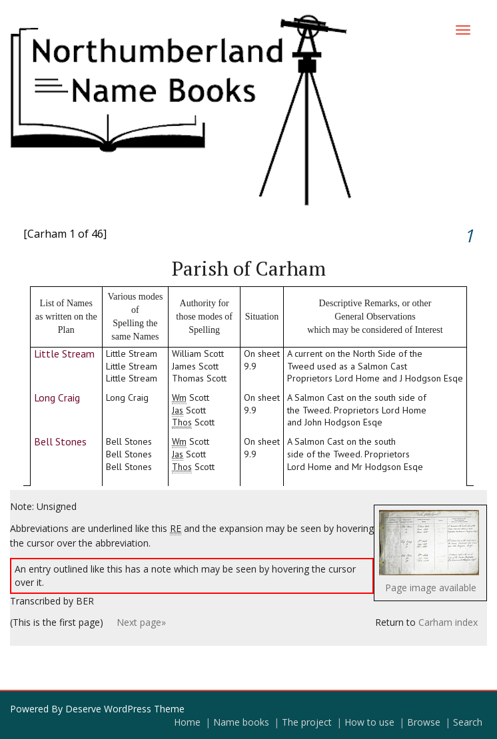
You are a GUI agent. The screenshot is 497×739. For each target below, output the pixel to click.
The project (307, 722)
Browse (423, 722)
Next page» (141, 622)
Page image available (430, 587)
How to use (369, 722)
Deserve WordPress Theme (125, 708)
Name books (241, 722)
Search (467, 722)
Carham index (448, 622)
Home (187, 722)
